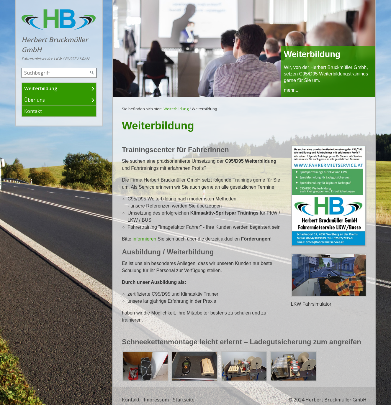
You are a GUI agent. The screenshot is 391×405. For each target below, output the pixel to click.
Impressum (156, 399)
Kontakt (33, 111)
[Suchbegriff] (59, 73)
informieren (144, 238)
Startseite (183, 399)
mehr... (291, 90)
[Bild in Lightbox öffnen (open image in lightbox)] (329, 196)
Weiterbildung (40, 88)
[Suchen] (92, 73)
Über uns (34, 100)
